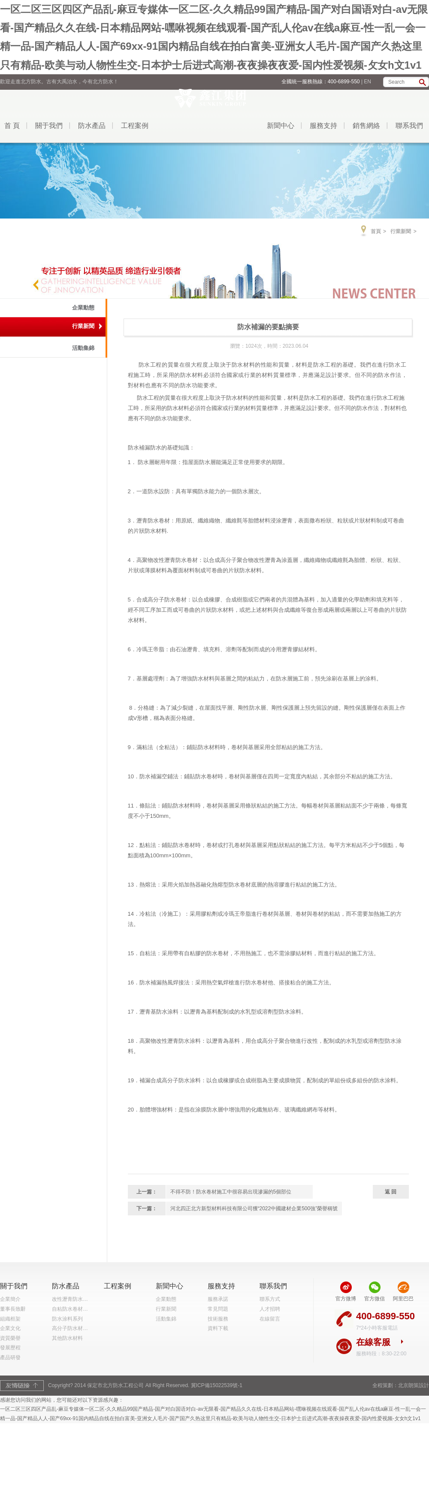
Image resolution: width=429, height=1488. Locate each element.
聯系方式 (270, 1299)
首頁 (376, 231)
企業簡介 (10, 1299)
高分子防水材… (70, 1328)
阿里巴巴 (403, 1299)
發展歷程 (10, 1348)
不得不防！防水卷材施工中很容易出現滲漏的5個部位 (231, 1192)
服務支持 (323, 125)
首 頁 (12, 125)
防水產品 (92, 125)
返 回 (390, 1192)
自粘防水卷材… (70, 1309)
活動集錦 (83, 348)
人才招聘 (270, 1309)
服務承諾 (218, 1299)
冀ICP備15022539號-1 (216, 1385)
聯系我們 (409, 125)
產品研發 (10, 1357)
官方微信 (374, 1299)
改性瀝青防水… (70, 1299)
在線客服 (373, 1342)
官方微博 (345, 1299)
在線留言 (270, 1319)
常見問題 (218, 1309)
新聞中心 (280, 125)
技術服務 (218, 1319)
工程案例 (134, 125)
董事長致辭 (13, 1309)
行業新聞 (400, 231)
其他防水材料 (67, 1338)
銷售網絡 (366, 125)
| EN (366, 82)
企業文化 (10, 1328)
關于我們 (49, 125)
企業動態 (83, 307)
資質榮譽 (10, 1338)
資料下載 (218, 1328)
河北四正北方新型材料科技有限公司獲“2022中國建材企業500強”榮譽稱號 (254, 1209)
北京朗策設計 (413, 1385)
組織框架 (10, 1319)
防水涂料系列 (67, 1319)
